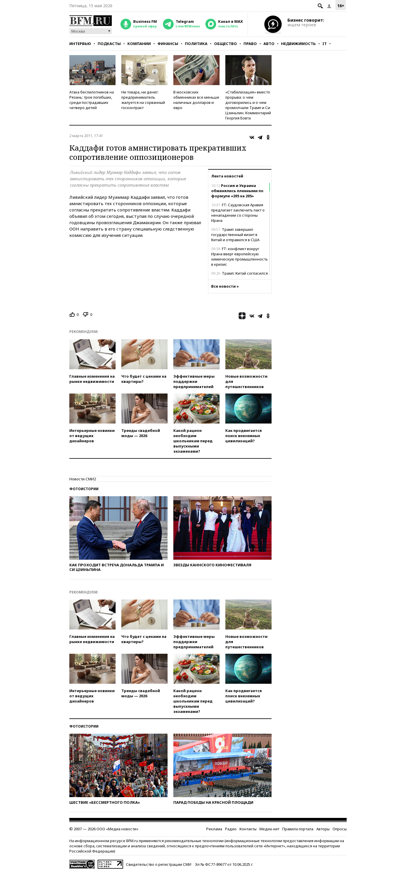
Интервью (80, 43)
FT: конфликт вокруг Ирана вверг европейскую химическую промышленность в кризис (239, 256)
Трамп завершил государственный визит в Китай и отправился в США (235, 234)
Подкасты (109, 43)
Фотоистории (84, 488)
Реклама (214, 828)
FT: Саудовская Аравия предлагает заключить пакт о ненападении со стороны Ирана (238, 212)
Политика (196, 43)
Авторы (323, 828)
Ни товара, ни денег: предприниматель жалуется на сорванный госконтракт (143, 99)
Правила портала (297, 828)
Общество (225, 43)
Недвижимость (298, 43)
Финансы (167, 43)
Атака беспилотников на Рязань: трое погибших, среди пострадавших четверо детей (91, 99)
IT (324, 43)
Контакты (248, 828)
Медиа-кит (269, 828)
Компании (139, 43)
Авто (268, 43)
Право (250, 43)
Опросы (340, 828)
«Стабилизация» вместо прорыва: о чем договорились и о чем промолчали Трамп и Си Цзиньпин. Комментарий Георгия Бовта (248, 105)
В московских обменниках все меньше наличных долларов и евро (196, 99)
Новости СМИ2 (82, 479)
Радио (231, 828)
